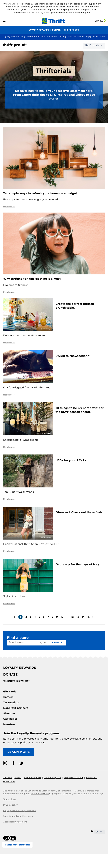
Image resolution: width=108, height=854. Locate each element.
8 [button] (52, 616)
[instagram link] (5, 763)
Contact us (10, 718)
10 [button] (62, 616)
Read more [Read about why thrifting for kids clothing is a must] (9, 292)
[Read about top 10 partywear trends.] (28, 470)
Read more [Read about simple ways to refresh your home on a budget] (9, 206)
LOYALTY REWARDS (19, 668)
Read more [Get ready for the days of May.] (9, 603)
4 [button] (35, 616)
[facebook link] (13, 763)
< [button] (14, 616)
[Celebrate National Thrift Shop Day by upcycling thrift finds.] (28, 522)
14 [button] (83, 616)
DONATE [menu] (56, 30)
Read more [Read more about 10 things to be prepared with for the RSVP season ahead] (9, 447)
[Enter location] (23, 642)
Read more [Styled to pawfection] (9, 395)
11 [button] (67, 616)
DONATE (10, 674)
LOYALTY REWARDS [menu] (39, 30)
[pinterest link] (21, 763)
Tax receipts (11, 702)
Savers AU (91, 778)
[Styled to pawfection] (28, 366)
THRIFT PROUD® (16, 681)
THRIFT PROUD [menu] (71, 30)
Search (57, 642)
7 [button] (48, 616)
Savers (17, 778)
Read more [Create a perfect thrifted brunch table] (9, 342)
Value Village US (32, 778)
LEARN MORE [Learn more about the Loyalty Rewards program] (18, 752)
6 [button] (44, 616)
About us (9, 713)
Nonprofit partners (15, 707)
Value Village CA (52, 778)
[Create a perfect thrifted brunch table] (28, 314)
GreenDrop (9, 781)
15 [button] (88, 616)
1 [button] (20, 616)
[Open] (45, 642)
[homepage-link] (54, 20)
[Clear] (40, 642)
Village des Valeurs (73, 778)
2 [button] (26, 616)
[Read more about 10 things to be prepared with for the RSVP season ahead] (28, 418)
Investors (9, 724)
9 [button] (57, 616)
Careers (8, 697)
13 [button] (77, 616)
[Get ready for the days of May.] (28, 575)
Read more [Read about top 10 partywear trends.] (9, 499)
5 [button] (39, 616)
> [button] (93, 616)
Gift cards (9, 691)
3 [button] (30, 616)
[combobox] (27, 642)
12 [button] (72, 616)
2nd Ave (7, 778)
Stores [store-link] (100, 21)
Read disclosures (40, 793)
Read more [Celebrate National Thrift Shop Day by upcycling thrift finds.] (9, 551)
